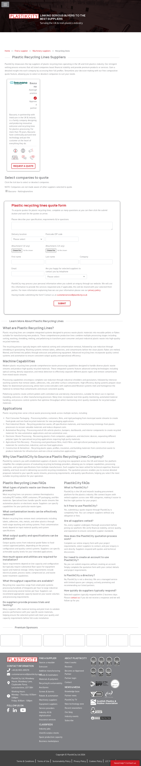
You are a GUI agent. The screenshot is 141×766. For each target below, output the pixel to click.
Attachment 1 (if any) (21, 246)
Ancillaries (44, 687)
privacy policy (94, 290)
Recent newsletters (73, 708)
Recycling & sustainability (50, 683)
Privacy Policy (80, 761)
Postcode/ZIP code (54, 234)
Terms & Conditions (25, 761)
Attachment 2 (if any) (55, 246)
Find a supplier (47, 658)
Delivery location (19, 234)
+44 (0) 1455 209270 (20, 670)
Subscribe (69, 720)
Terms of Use (43, 761)
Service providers (46, 708)
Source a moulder (47, 662)
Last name (50, 256)
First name (16, 256)
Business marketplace (49, 741)
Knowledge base (72, 691)
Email (14, 268)
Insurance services (47, 719)
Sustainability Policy (62, 761)
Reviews (68, 666)
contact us (75, 597)
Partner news (71, 695)
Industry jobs (44, 728)
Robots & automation (48, 695)
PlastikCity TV (71, 699)
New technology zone (74, 704)
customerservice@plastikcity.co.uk (72, 295)
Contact (68, 682)
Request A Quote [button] (23, 166)
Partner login (70, 678)
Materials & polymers (48, 679)
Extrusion (43, 666)
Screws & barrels (46, 691)
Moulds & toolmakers (48, 675)
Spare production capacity (50, 737)
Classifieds (46, 724)
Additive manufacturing (49, 670)
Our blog (69, 712)
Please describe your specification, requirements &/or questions (40, 219)
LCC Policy (110, 761)
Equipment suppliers (48, 704)
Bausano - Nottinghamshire (20, 191)
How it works (70, 662)
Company (84, 256)
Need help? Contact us (125, 763)
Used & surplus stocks (49, 733)
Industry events (71, 716)
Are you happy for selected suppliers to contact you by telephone (63, 270)
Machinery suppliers (48, 699)
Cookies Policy (95, 761)
